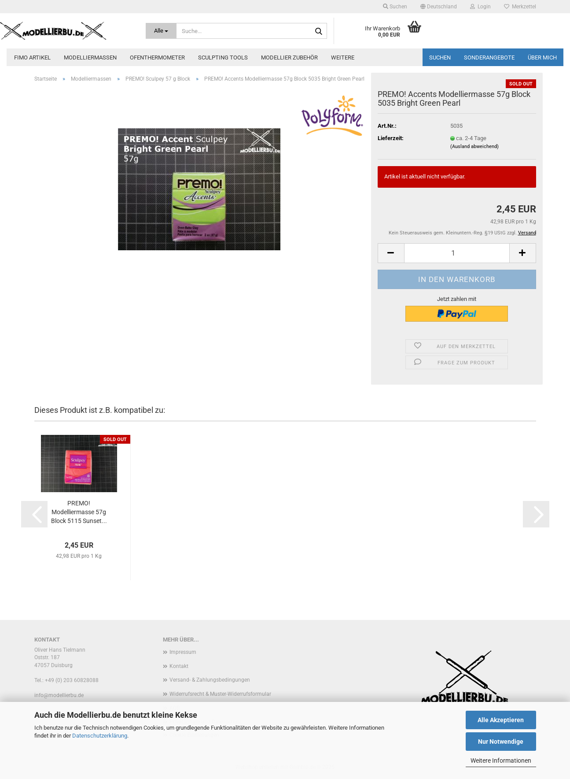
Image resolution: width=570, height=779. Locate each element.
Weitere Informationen (501, 760)
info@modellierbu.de (59, 695)
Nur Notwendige (500, 741)
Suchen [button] (395, 7)
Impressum (182, 652)
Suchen (440, 57)
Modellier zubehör (289, 57)
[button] (438, 6)
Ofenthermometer (157, 57)
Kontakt (178, 666)
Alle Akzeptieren (501, 719)
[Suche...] (161, 31)
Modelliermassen (90, 57)
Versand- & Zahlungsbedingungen (209, 680)
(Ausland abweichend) (474, 146)
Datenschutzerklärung (99, 735)
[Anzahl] (457, 253)
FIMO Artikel (32, 57)
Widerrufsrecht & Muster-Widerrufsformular (220, 694)
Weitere (342, 57)
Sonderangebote (489, 57)
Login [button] (480, 7)
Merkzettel (520, 7)
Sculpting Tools (223, 57)
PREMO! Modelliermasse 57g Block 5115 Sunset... (79, 512)
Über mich (542, 57)
